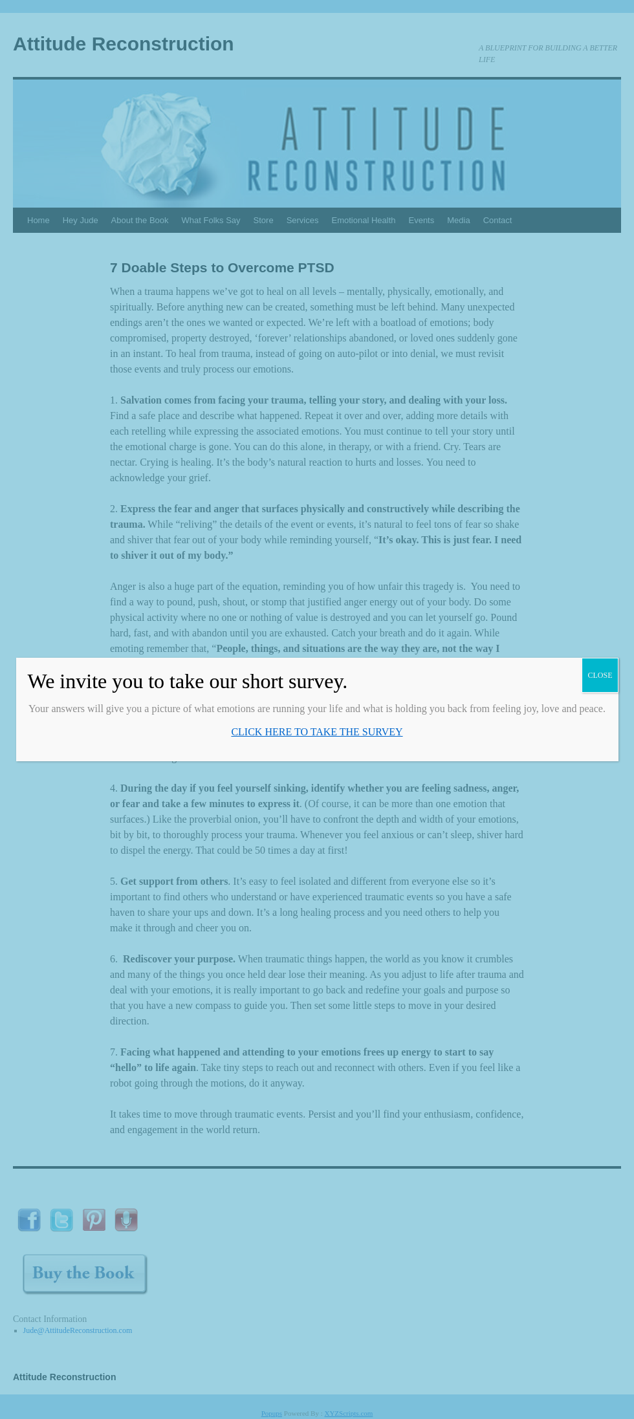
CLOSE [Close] (599, 675)
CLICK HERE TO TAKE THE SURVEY (316, 731)
